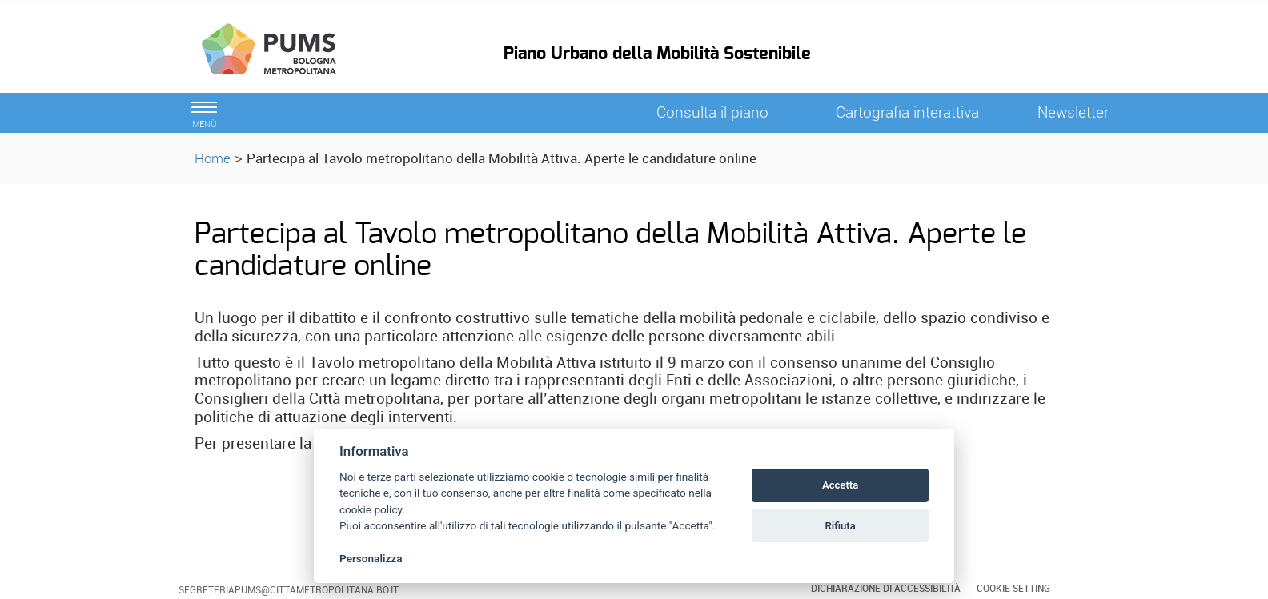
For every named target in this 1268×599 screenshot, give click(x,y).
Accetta (840, 485)
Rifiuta (840, 526)
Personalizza (371, 558)
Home (213, 158)
